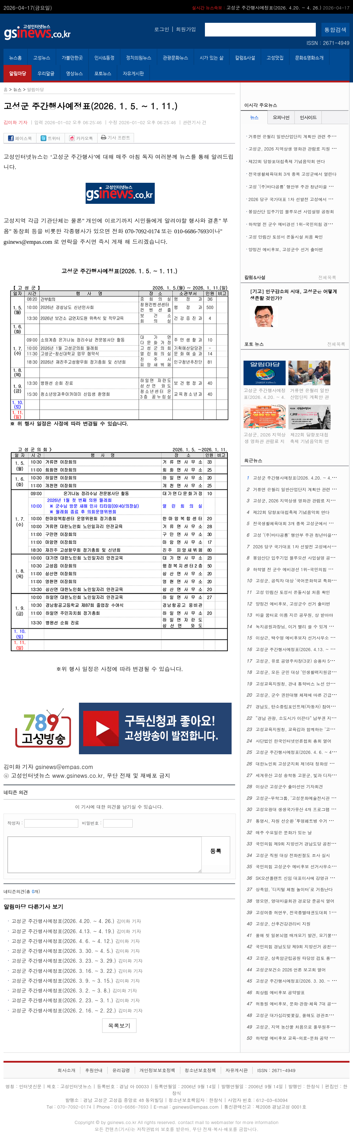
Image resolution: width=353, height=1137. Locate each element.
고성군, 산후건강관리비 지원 (283, 924)
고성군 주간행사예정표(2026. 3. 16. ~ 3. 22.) (64, 970)
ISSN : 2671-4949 (328, 42)
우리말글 (46, 73)
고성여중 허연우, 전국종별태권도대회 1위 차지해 (303, 912)
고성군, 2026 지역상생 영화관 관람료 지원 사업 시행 (299, 149)
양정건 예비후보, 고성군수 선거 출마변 (285, 249)
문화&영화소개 (309, 57)
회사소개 (66, 1070)
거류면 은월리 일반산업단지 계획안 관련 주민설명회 (298, 136)
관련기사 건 (195, 122)
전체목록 (327, 277)
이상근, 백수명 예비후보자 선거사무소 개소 (297, 638)
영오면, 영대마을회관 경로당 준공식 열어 (295, 901)
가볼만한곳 (72, 57)
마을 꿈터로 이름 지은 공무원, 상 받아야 (294, 615)
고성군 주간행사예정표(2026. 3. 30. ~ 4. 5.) (62, 950)
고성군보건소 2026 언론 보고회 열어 (291, 969)
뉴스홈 (15, 57)
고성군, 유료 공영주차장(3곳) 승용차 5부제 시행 (302, 661)
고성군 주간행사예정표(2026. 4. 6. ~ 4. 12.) (62, 940)
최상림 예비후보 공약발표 (280, 992)
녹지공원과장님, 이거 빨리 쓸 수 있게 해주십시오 (303, 626)
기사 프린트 (115, 137)
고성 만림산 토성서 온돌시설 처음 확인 (285, 237)
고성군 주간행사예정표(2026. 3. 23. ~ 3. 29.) (64, 960)
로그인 (161, 29)
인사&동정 (104, 57)
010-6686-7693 (131, 1106)
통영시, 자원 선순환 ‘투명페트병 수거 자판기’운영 (303, 821)
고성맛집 (275, 57)
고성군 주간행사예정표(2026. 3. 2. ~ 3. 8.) (61, 990)
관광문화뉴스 (175, 57)
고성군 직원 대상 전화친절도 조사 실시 (293, 855)
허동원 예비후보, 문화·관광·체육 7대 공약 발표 (301, 1003)
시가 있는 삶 (212, 57)
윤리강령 (121, 1070)
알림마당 (17, 73)
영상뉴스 (74, 73)
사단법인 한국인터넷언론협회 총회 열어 (294, 741)
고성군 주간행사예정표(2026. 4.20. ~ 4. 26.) (270, 7)
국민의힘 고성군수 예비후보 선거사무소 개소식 (301, 866)
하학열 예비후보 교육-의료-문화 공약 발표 (297, 1038)
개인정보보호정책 (157, 1070)
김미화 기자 (15, 122)
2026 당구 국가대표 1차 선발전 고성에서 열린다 (294, 199)
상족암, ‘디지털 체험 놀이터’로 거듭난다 (294, 889)
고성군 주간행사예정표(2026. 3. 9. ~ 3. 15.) (62, 980)
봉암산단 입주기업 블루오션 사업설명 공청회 (291, 211)
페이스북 (20, 138)
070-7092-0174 (75, 1106)
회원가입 (186, 29)
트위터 (50, 138)
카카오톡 (81, 138)
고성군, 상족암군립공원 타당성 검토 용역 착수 (300, 958)
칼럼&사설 (245, 57)
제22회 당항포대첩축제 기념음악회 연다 (286, 161)
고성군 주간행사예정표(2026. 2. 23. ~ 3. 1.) (62, 1000)
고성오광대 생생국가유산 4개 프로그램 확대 (298, 809)
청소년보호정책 (200, 1070)
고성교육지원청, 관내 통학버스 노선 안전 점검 (300, 684)
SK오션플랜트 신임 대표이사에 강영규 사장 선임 (302, 878)
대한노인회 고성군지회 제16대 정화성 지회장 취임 (304, 764)
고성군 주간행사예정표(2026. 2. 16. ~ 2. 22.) (64, 1010)
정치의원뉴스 (138, 57)
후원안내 (94, 1070)
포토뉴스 (102, 73)
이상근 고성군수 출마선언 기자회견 (289, 786)
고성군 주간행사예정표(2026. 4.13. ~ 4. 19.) (63, 931)
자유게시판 (133, 73)
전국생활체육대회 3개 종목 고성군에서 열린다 (292, 174)
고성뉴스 (41, 57)
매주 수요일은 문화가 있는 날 (284, 832)
